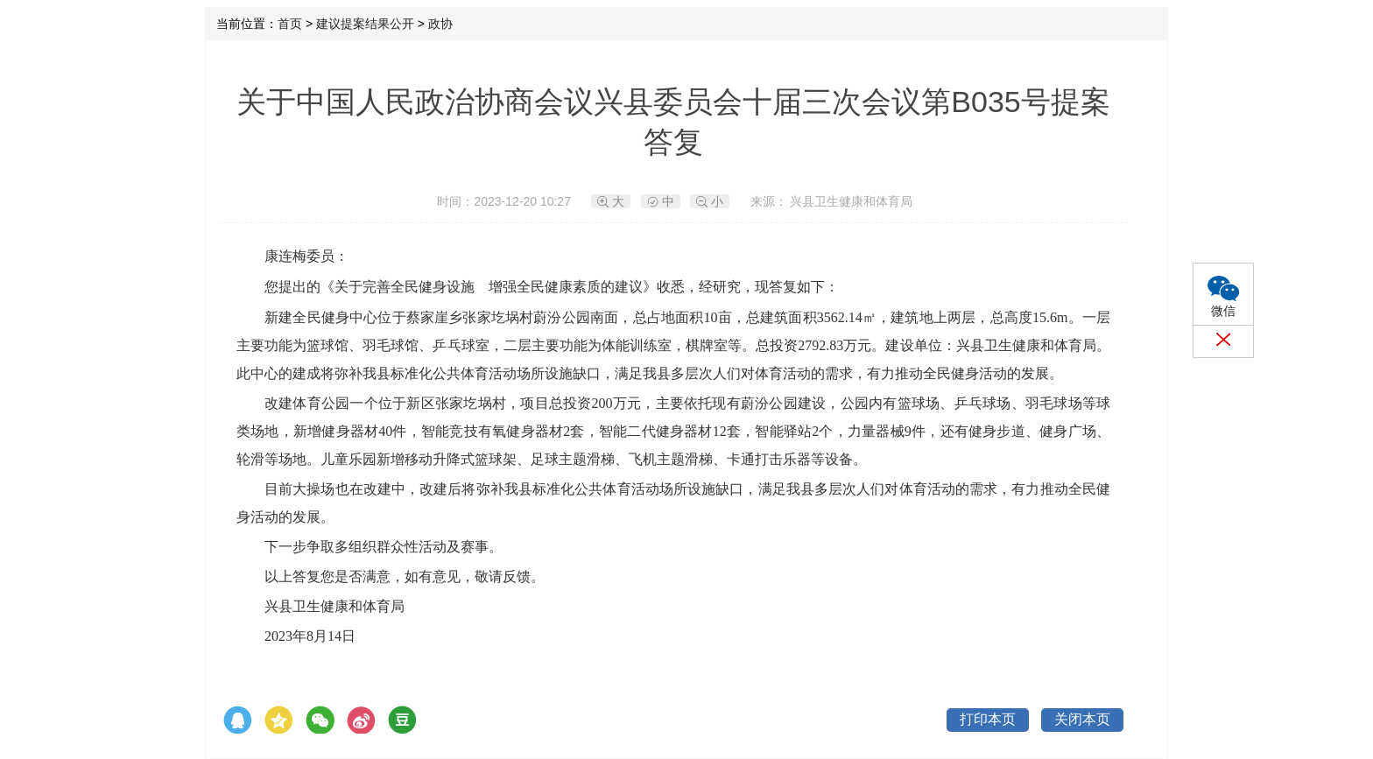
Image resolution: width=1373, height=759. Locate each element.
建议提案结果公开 (365, 24)
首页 (290, 24)
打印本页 (988, 719)
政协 (440, 24)
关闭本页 (1082, 719)
